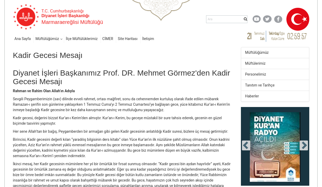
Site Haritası (127, 39)
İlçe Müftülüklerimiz (81, 39)
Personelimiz (255, 74)
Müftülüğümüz (47, 39)
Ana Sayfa (23, 39)
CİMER (107, 39)
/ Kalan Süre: (277, 36)
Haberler (252, 96)
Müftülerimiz (255, 63)
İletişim (148, 39)
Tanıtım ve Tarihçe (259, 85)
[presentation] (246, 145)
